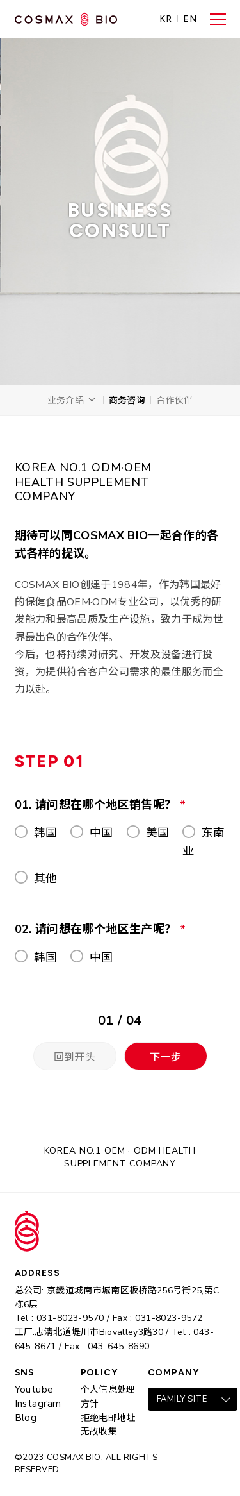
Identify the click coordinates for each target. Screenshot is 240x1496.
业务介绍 (65, 400)
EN (190, 19)
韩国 (46, 833)
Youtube (34, 1389)
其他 (46, 878)
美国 (158, 833)
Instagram (38, 1403)
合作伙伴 (174, 400)
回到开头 (74, 1057)
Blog (26, 1417)
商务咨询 (127, 400)
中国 (101, 833)
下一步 (165, 1057)
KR (165, 19)
